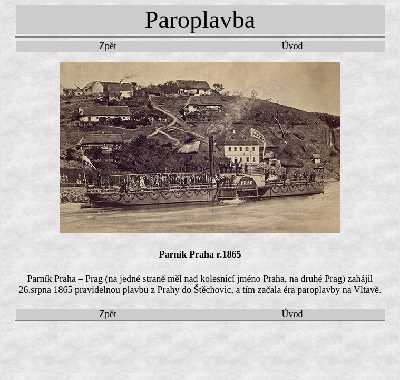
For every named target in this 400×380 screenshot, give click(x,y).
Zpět (107, 46)
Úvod (292, 46)
